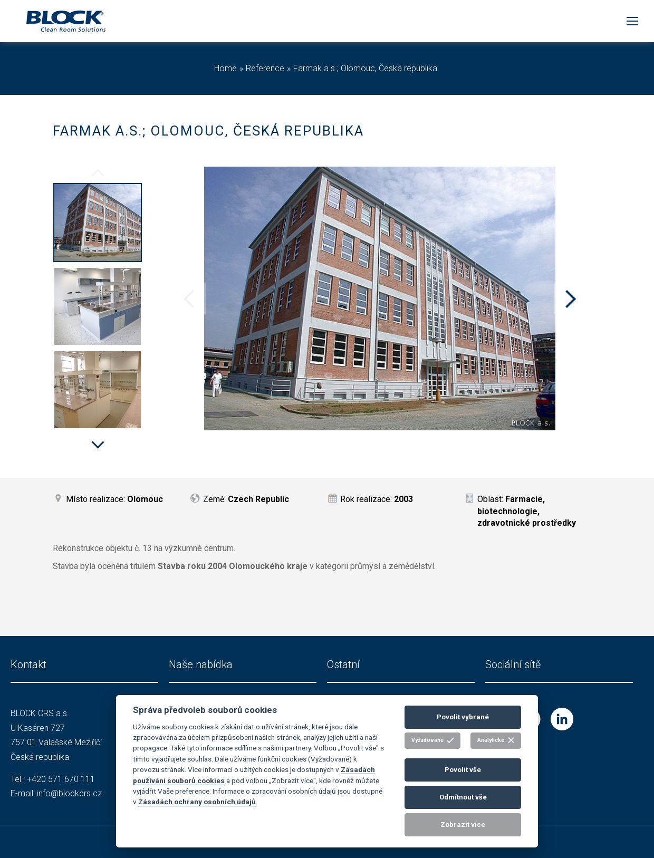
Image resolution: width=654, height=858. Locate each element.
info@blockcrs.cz (69, 793)
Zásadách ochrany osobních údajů (197, 801)
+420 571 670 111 (61, 779)
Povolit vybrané (463, 717)
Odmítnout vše (463, 797)
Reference (265, 68)
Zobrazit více (462, 824)
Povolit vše (463, 770)
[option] (97, 224)
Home (225, 68)
